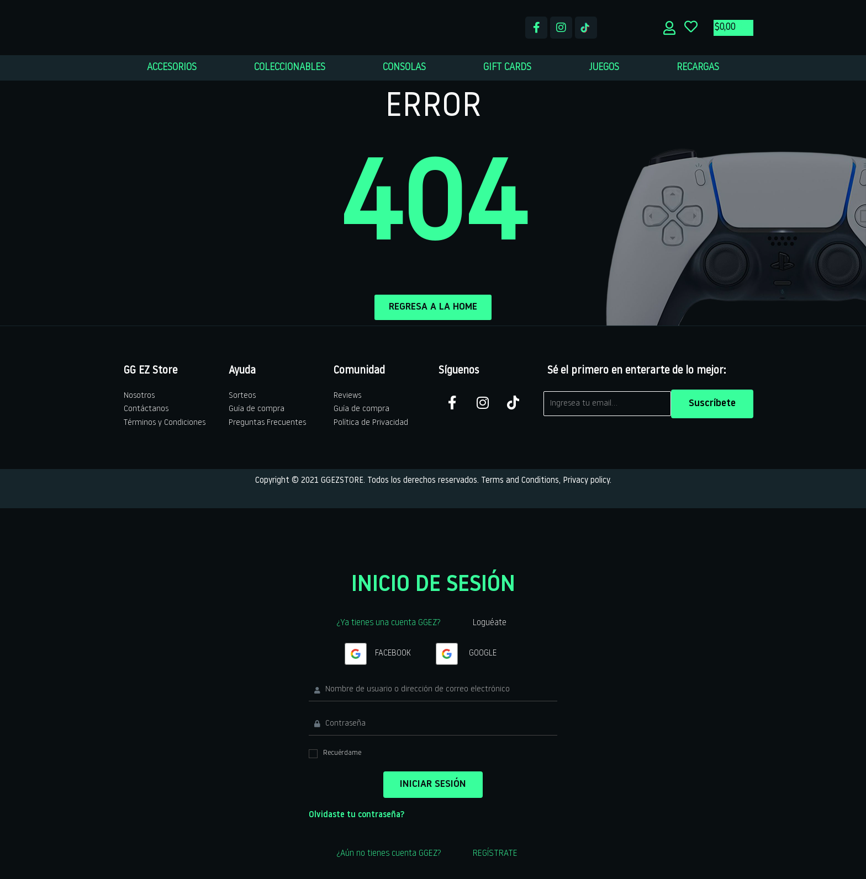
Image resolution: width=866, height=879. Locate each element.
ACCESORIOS (172, 67)
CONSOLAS (404, 67)
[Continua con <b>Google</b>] (356, 654)
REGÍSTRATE (495, 853)
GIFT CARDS (507, 67)
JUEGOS (604, 67)
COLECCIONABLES (289, 67)
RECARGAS (698, 67)
